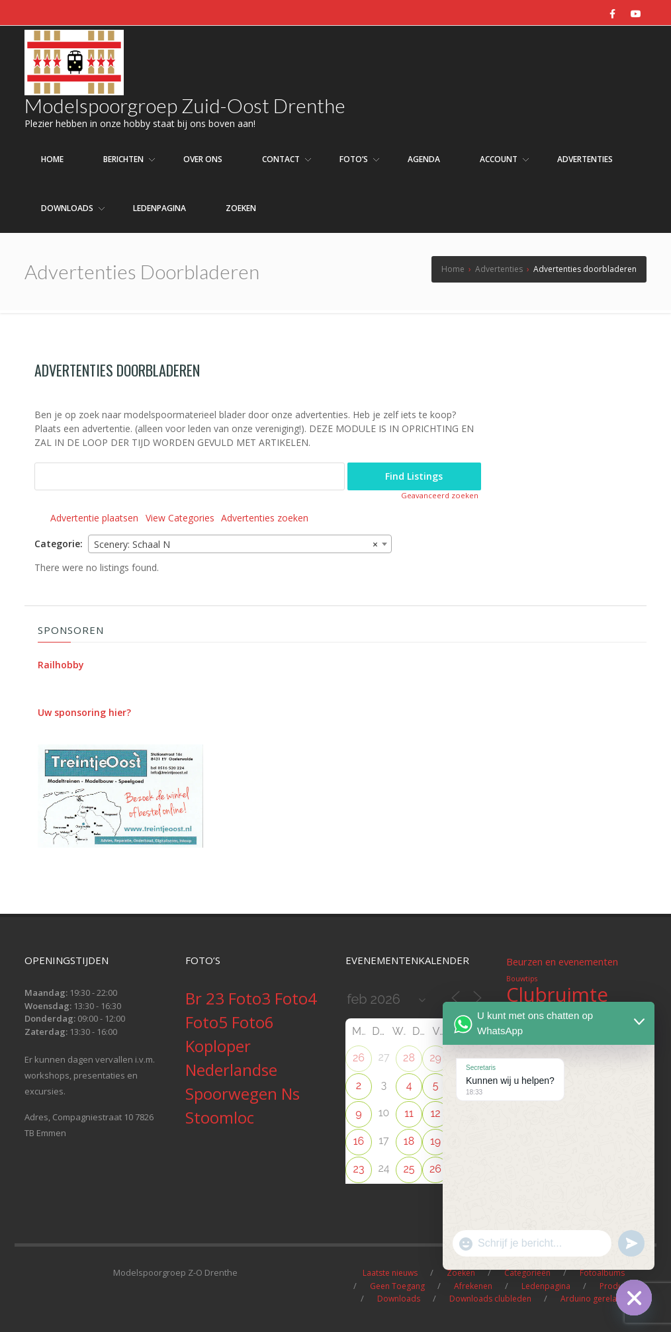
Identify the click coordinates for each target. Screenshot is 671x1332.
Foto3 (251, 998)
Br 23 (206, 998)
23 (359, 1169)
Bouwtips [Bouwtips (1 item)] (521, 978)
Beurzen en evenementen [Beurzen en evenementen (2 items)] (562, 961)
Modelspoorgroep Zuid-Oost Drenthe (184, 105)
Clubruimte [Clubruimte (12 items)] (557, 994)
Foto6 (253, 1022)
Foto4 (296, 998)
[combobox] (240, 544)
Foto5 (208, 1022)
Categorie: (58, 543)
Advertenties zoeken (264, 517)
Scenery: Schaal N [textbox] (236, 544)
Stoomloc (219, 1117)
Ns (290, 1093)
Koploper (218, 1046)
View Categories (180, 517)
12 (435, 1113)
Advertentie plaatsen (94, 517)
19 (435, 1141)
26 (359, 1057)
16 (359, 1141)
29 (435, 1057)
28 (409, 1057)
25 (408, 1169)
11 (409, 1113)
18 (409, 1141)
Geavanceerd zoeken (439, 495)
